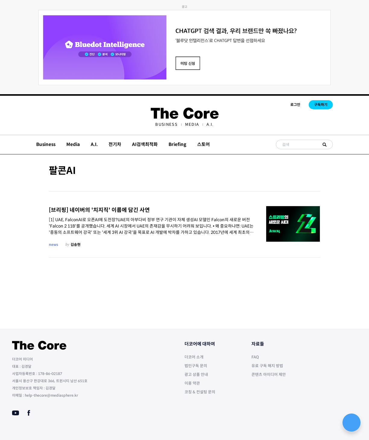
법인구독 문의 (195, 366)
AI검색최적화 (145, 144)
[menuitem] (166, 124)
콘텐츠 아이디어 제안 (268, 374)
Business (166, 124)
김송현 (75, 244)
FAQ (255, 357)
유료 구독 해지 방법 (267, 366)
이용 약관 (192, 383)
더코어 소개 (193, 357)
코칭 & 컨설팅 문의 (199, 392)
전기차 (115, 144)
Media (192, 124)
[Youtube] (15, 413)
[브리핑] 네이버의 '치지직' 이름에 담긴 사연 (99, 210)
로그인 (295, 104)
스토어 (203, 144)
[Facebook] (28, 413)
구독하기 (320, 104)
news (53, 244)
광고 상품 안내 (196, 374)
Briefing (177, 144)
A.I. (210, 124)
